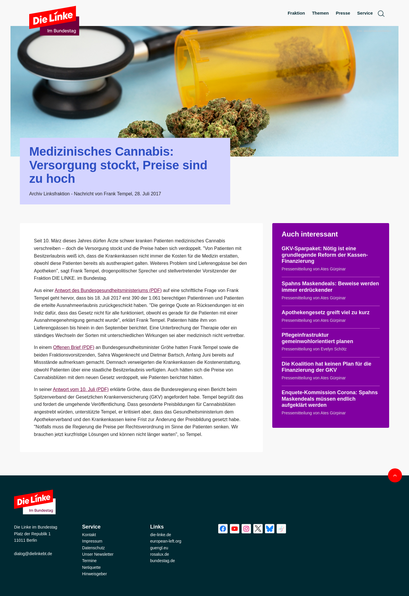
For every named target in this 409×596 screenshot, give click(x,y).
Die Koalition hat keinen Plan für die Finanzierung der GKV (326, 367)
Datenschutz (93, 547)
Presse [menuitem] (343, 13)
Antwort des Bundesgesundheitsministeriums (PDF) (108, 290)
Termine (89, 560)
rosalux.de (159, 554)
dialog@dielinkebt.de (33, 553)
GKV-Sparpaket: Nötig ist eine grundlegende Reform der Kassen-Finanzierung (325, 255)
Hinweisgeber (94, 573)
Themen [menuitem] (320, 13)
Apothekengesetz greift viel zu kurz (326, 312)
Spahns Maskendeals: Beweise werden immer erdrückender (330, 287)
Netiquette (91, 567)
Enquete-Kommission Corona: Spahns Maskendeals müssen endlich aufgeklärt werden (330, 399)
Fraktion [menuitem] (296, 13)
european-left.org (165, 541)
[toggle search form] (380, 13)
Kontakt (89, 534)
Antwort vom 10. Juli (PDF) (81, 389)
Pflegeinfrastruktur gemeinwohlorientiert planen (317, 338)
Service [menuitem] (365, 13)
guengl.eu (159, 547)
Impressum (92, 541)
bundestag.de (162, 560)
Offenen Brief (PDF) (73, 347)
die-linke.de (160, 534)
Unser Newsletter (97, 554)
